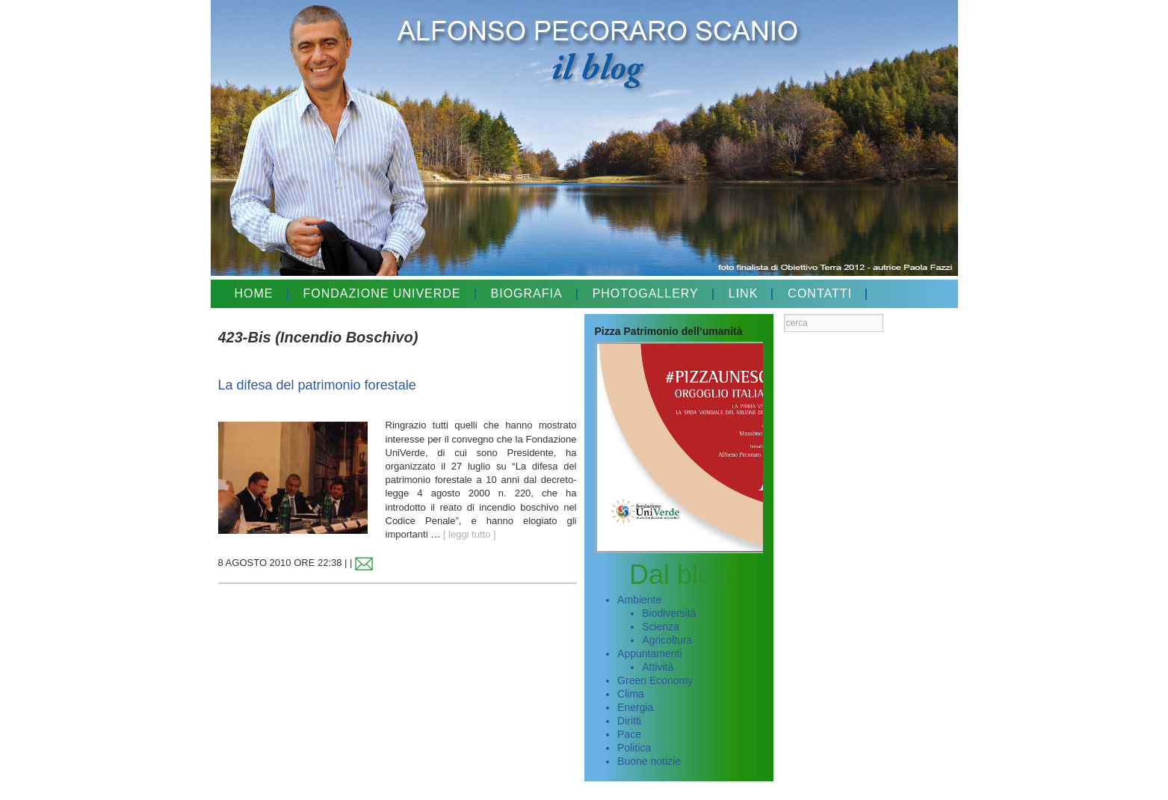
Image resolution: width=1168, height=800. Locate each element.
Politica (634, 748)
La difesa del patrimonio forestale (317, 385)
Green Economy (655, 680)
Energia (635, 707)
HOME (254, 293)
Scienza (660, 627)
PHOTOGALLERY (646, 293)
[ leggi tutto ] (469, 534)
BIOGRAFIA (527, 293)
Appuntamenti (649, 653)
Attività (657, 667)
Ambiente (639, 600)
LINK (743, 293)
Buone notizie (649, 761)
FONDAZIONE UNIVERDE (382, 293)
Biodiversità (669, 613)
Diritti (629, 721)
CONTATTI (820, 293)
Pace (629, 734)
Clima (630, 694)
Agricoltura (667, 640)
